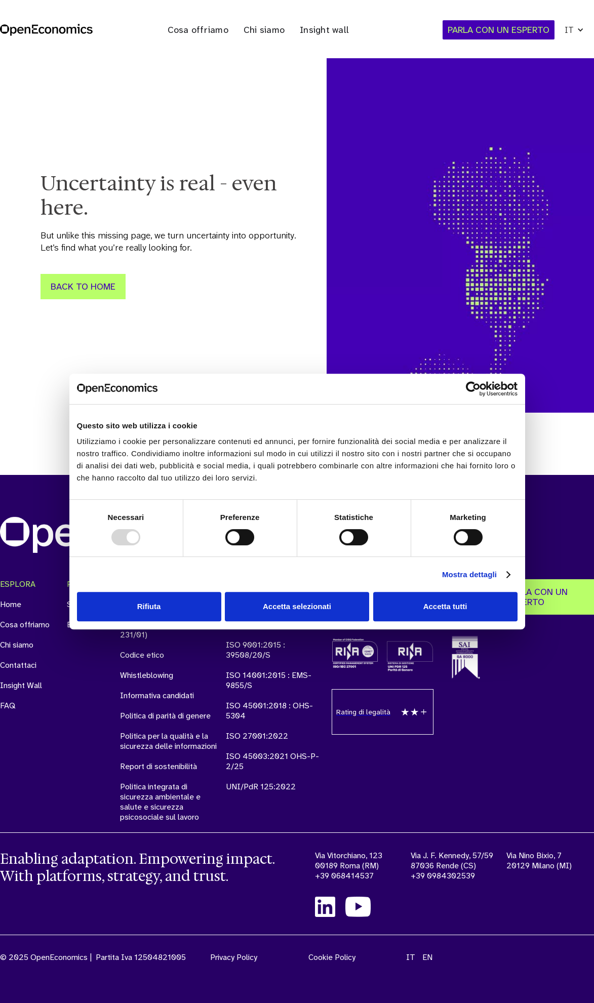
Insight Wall (21, 685)
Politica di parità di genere (165, 716)
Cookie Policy (331, 957)
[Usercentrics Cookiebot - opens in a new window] (473, 388)
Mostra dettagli (469, 574)
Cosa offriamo (198, 30)
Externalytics (89, 625)
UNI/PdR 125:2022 (261, 787)
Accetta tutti (445, 606)
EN (427, 957)
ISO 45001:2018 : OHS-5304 (269, 711)
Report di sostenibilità (158, 766)
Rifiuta (149, 606)
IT (410, 957)
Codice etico (142, 655)
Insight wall (324, 30)
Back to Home (83, 286)
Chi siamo (264, 30)
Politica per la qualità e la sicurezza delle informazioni (168, 741)
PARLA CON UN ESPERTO (537, 597)
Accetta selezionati (297, 606)
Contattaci (18, 665)
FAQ (7, 706)
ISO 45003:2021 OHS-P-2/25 (272, 761)
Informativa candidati (157, 696)
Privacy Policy (233, 957)
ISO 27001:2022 (257, 736)
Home (10, 604)
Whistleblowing (146, 675)
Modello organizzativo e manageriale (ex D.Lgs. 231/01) (162, 625)
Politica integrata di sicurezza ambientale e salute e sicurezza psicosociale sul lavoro (160, 802)
